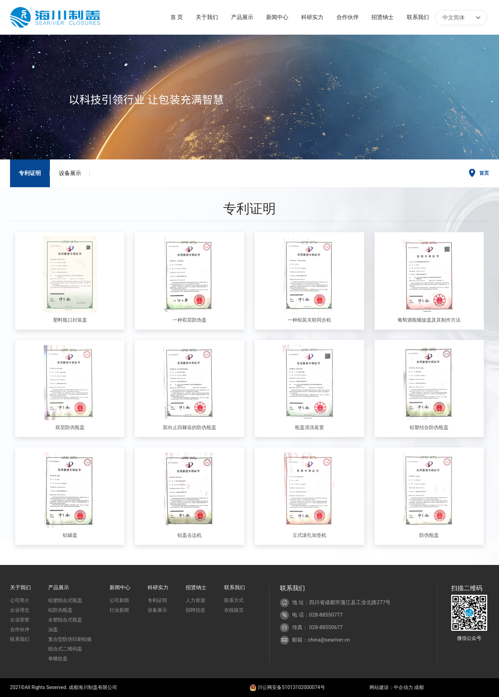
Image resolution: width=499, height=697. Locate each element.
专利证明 (30, 173)
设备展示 (70, 173)
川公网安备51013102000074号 (287, 687)
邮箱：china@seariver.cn (321, 640)
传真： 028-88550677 (317, 627)
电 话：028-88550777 (317, 615)
